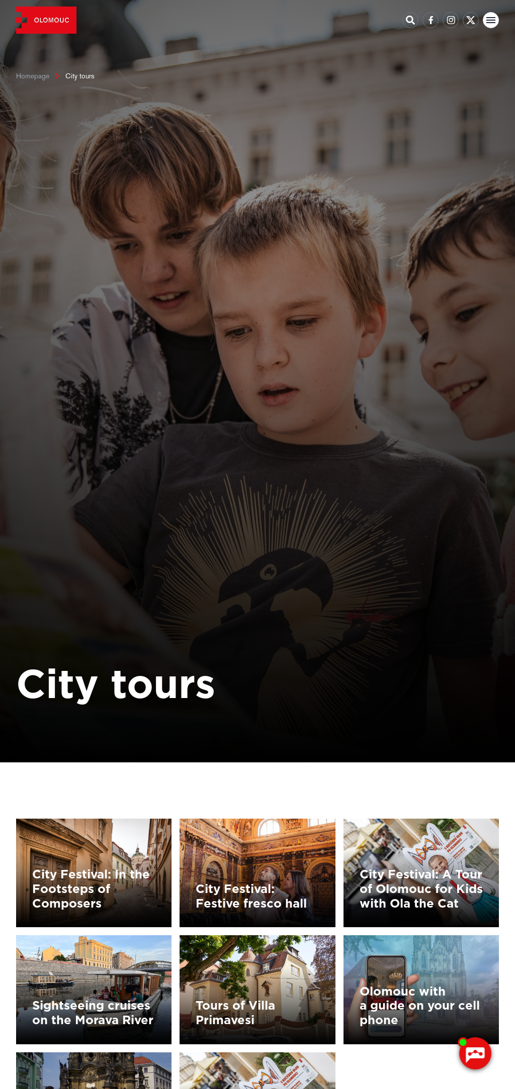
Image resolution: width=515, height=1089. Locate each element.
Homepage (32, 75)
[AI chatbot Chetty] (475, 1054)
